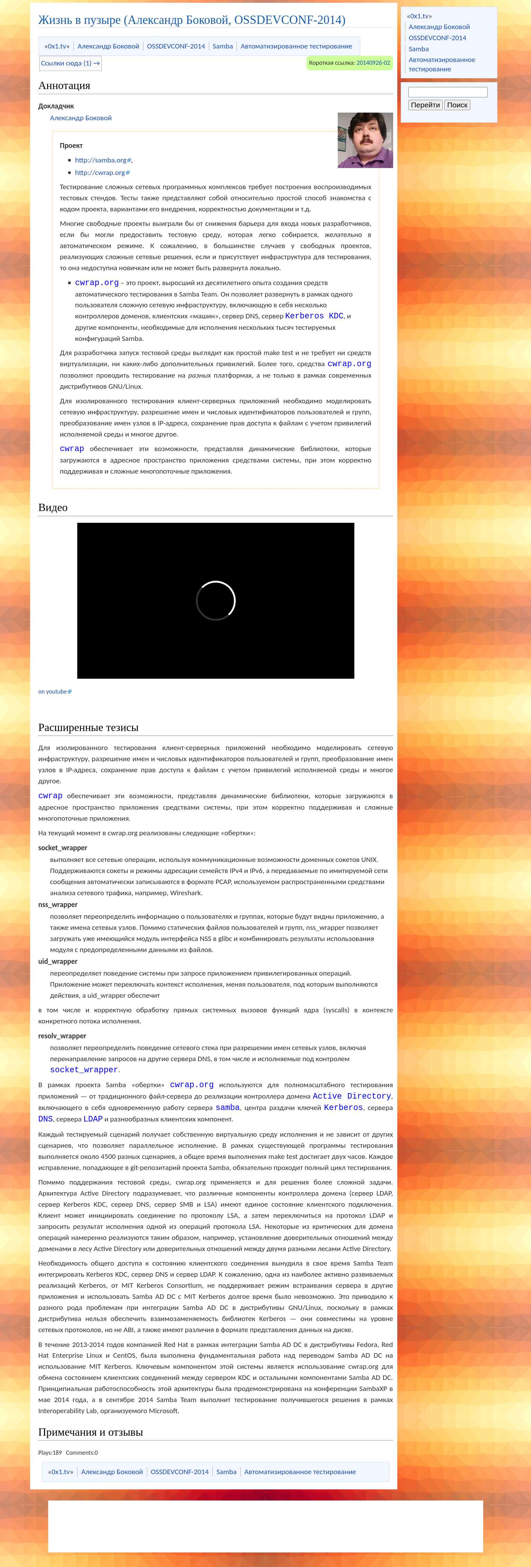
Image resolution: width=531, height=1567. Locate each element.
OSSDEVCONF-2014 (437, 37)
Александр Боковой (439, 26)
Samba (419, 48)
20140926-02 (373, 63)
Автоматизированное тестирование (442, 64)
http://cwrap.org (100, 172)
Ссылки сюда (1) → (70, 63)
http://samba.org (100, 160)
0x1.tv (419, 15)
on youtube (52, 693)
